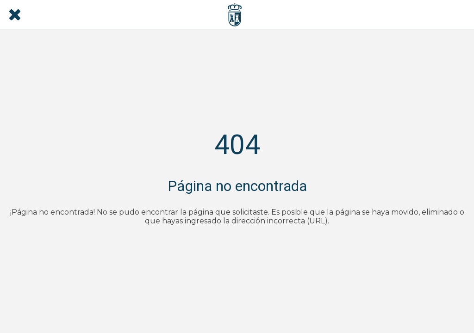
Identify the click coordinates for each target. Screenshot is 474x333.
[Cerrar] (14, 14)
